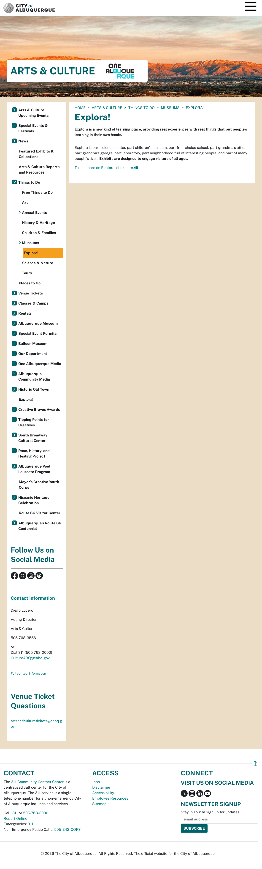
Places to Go (30, 283)
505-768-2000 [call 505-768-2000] (35, 813)
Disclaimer (101, 787)
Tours (27, 273)
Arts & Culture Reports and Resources (39, 169)
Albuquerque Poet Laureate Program (34, 469)
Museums (170, 108)
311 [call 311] (15, 813)
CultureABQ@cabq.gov (30, 658)
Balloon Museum (32, 343)
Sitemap (99, 804)
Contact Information (33, 598)
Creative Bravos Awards (39, 409)
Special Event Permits (37, 333)
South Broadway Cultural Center (32, 438)
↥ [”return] (255, 763)
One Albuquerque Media (39, 364)
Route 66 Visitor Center (39, 513)
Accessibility (103, 793)
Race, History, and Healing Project (34, 453)
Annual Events (34, 212)
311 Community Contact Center (37, 782)
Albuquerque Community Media (34, 376)
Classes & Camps (33, 303)
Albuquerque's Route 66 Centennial (39, 526)
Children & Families (39, 233)
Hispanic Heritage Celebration (33, 500)
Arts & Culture (107, 108)
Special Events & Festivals (33, 128)
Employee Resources (110, 798)
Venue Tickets (30, 293)
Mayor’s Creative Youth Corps (39, 485)
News (23, 141)
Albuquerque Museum (38, 323)
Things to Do (141, 108)
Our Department (32, 353)
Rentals (25, 313)
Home (80, 108)
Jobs (96, 782)
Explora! (31, 253)
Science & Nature (37, 263)
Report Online (15, 818)
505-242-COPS (67, 829)
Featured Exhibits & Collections (36, 154)
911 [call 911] (30, 824)
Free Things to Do (37, 192)
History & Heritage (38, 223)
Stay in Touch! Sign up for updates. (210, 812)
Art (25, 202)
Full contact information (28, 673)
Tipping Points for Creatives (33, 422)
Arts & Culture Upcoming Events (33, 113)
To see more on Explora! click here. (104, 168)
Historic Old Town (33, 389)
